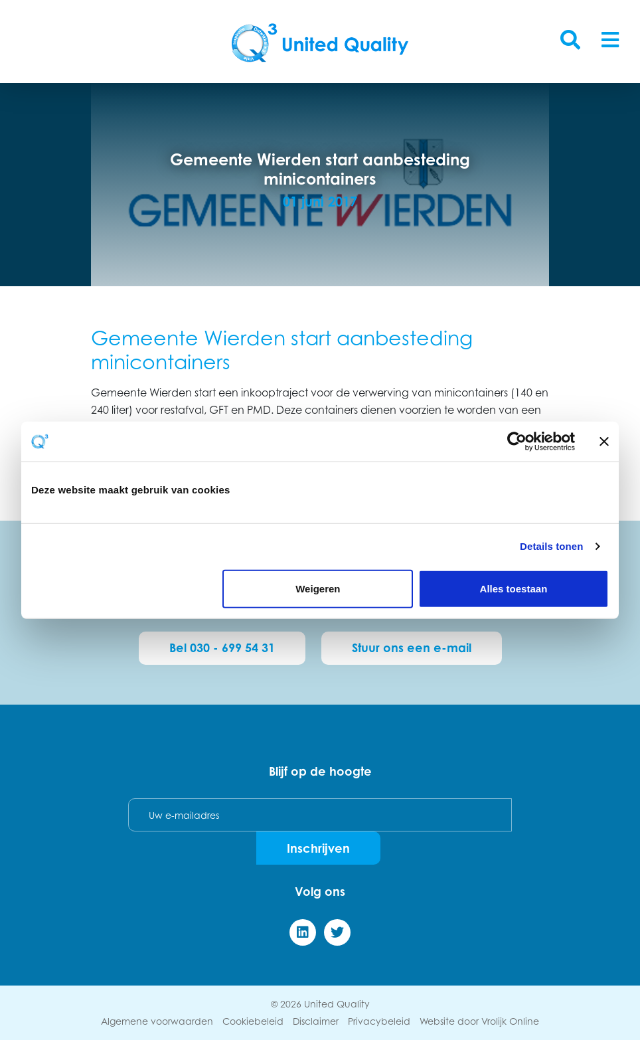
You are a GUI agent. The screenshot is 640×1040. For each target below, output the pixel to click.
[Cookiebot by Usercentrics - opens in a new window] (517, 442)
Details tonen (551, 546)
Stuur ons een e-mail (411, 647)
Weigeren (317, 588)
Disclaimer (316, 1021)
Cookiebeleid (252, 1021)
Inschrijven (318, 848)
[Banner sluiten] (604, 441)
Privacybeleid (379, 1021)
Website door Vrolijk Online (479, 1021)
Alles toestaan (514, 588)
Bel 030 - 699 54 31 (222, 647)
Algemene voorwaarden (157, 1021)
